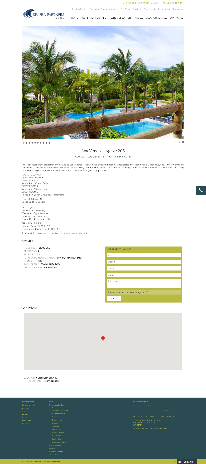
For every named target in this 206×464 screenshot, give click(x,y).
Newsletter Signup (140, 402)
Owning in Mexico (98, 9)
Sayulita (55, 426)
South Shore (57, 439)
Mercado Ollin (155, 3)
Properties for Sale (94, 18)
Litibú (54, 417)
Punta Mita (57, 420)
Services (137, 9)
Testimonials (149, 9)
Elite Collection (120, 18)
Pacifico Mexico (79, 9)
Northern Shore (58, 414)
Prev (26, 82)
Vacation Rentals (156, 18)
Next (180, 82)
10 (49, 143)
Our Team (125, 9)
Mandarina (56, 429)
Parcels (138, 18)
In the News (164, 9)
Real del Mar (57, 423)
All (53, 407)
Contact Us (176, 18)
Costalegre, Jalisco (59, 442)
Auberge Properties (60, 410)
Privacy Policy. (27, 461)
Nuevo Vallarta (58, 433)
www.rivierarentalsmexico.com (79, 233)
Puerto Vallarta (58, 436)
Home (74, 18)
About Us (113, 9)
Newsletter (177, 9)
